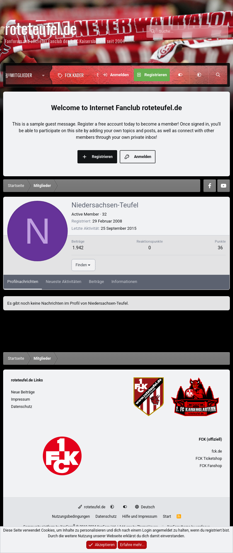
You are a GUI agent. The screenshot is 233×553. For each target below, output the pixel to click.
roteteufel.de (91, 507)
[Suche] (193, 31)
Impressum (20, 399)
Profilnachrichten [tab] (22, 281)
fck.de (217, 451)
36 (220, 247)
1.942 (77, 247)
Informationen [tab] (124, 281)
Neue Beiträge (23, 392)
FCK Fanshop (211, 466)
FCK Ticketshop (209, 458)
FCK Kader (74, 74)
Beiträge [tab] (96, 281)
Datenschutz (21, 406)
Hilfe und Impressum (139, 516)
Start (167, 516)
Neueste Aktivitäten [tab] (63, 281)
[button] (44, 74)
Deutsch (145, 507)
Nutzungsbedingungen (71, 516)
